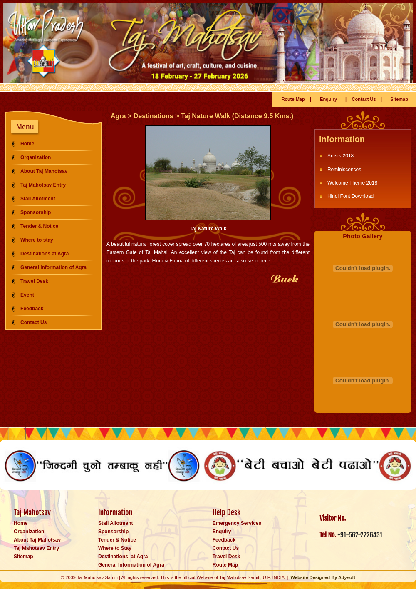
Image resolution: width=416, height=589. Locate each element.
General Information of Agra (53, 267)
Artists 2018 (340, 156)
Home (27, 144)
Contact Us (364, 99)
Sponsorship (35, 212)
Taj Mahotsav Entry (43, 185)
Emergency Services (237, 523)
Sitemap (399, 99)
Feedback (31, 309)
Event (27, 295)
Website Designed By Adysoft (323, 577)
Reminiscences (344, 169)
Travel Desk (34, 281)
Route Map (293, 99)
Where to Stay (114, 548)
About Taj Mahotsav (43, 171)
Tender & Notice (39, 226)
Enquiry (328, 99)
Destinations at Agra (44, 254)
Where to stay (36, 240)
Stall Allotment (37, 199)
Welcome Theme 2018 (352, 183)
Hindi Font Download (350, 196)
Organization (35, 157)
